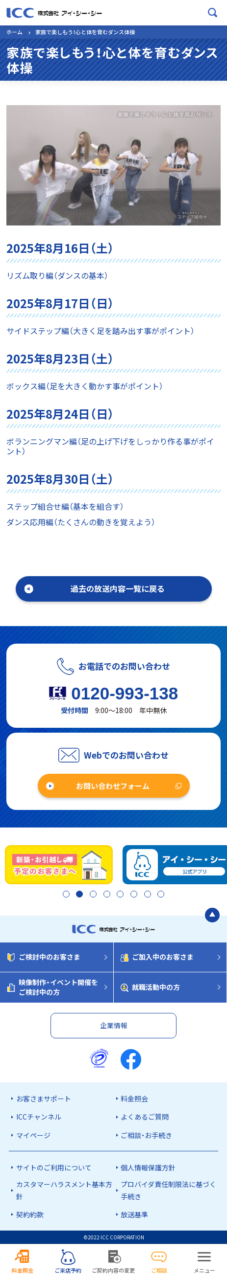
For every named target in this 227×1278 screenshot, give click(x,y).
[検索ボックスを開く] (213, 13)
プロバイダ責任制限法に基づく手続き (168, 1190)
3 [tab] (91, 895)
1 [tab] (63, 895)
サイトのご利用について (54, 1167)
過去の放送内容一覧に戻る (118, 588)
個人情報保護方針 (148, 1167)
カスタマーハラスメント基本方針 (64, 1190)
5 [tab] (119, 895)
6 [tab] (133, 895)
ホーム (14, 32)
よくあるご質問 (145, 1116)
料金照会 (134, 1098)
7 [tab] (148, 895)
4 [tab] (105, 895)
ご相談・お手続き (146, 1135)
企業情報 (113, 1025)
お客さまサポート (43, 1098)
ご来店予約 (67, 1270)
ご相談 (159, 1270)
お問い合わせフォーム (113, 786)
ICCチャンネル (38, 1116)
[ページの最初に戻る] (212, 916)
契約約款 (30, 1214)
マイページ (33, 1135)
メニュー (204, 1270)
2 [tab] (77, 895)
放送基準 (134, 1214)
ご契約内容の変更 (113, 1270)
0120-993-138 (124, 693)
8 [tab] (162, 895)
